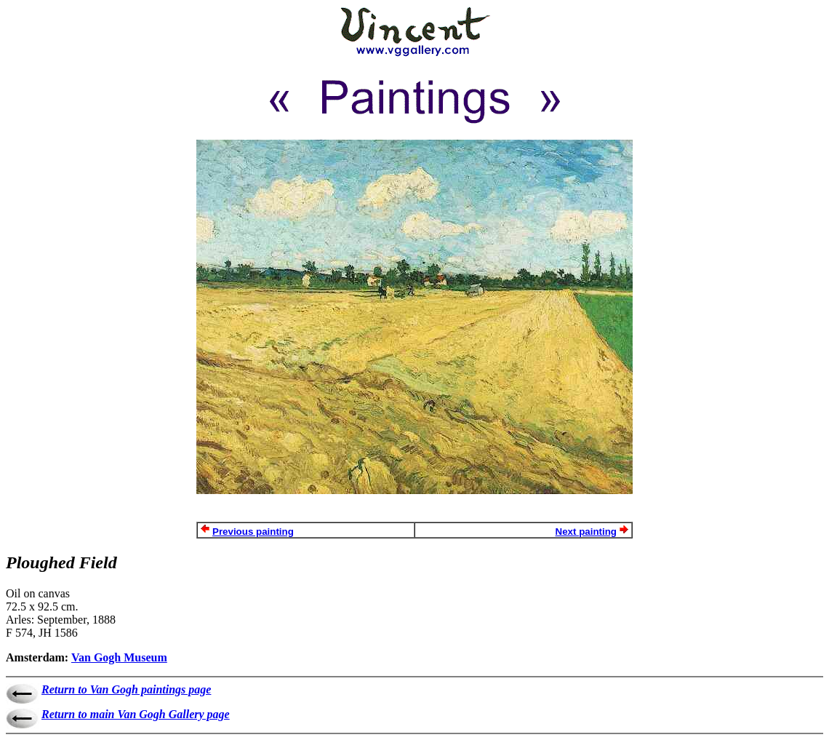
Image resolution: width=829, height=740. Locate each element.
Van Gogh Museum (119, 657)
